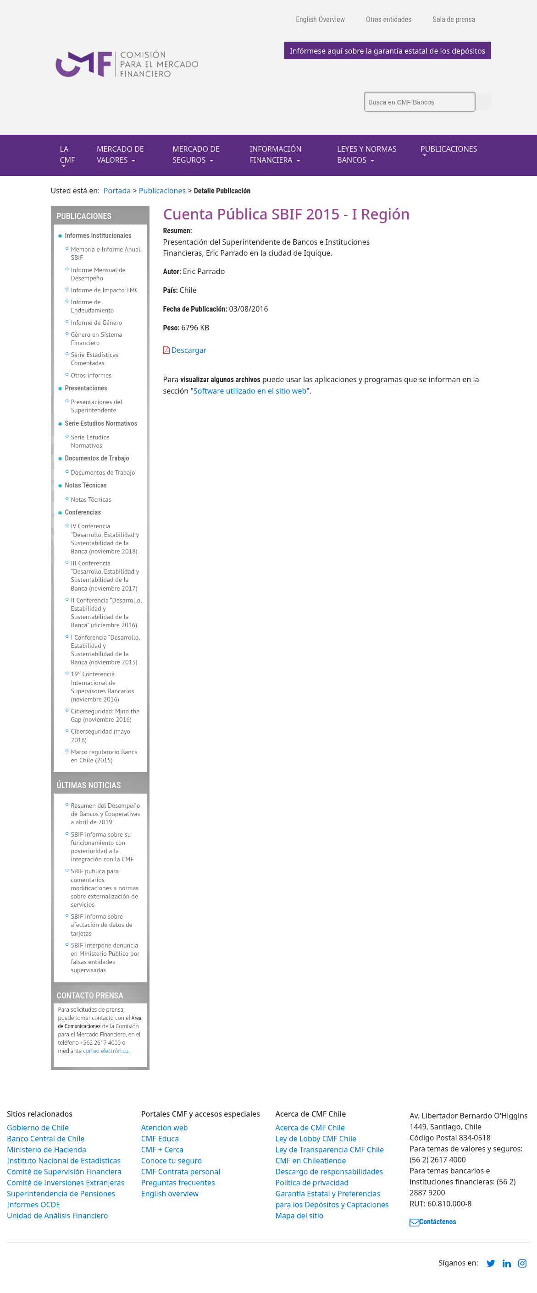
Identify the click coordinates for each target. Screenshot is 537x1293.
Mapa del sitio (300, 1216)
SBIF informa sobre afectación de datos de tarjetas (102, 924)
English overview (170, 1194)
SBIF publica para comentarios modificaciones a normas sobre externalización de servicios (105, 888)
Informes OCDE (33, 1205)
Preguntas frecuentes (178, 1183)
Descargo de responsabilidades (329, 1172)
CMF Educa (160, 1139)
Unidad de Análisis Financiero (57, 1216)
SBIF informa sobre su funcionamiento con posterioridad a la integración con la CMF (102, 847)
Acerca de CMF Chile (310, 1128)
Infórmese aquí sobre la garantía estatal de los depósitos (387, 51)
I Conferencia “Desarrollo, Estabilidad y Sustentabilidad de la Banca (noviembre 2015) (105, 650)
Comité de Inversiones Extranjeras (66, 1183)
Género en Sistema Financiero (96, 338)
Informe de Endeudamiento (92, 306)
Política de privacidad (312, 1183)
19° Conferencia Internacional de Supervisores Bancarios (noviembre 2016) (102, 686)
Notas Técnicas (91, 499)
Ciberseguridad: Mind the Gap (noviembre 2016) (105, 715)
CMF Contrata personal (181, 1172)
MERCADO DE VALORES (120, 154)
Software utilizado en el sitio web (250, 391)
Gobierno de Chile (38, 1128)
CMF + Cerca (162, 1150)
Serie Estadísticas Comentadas (95, 359)
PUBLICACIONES (449, 149)
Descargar (185, 350)
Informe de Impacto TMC (104, 290)
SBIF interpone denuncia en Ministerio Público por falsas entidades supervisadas (105, 958)
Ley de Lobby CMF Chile (316, 1139)
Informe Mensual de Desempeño (98, 274)
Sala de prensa (454, 19)
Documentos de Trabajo (103, 472)
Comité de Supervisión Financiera (64, 1172)
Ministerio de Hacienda (46, 1150)
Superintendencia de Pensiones (61, 1194)
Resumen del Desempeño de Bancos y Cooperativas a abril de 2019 (105, 813)
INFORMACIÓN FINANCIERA (276, 154)
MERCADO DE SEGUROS (196, 154)
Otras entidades (389, 19)
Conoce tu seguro (171, 1161)
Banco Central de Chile (45, 1139)
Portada (117, 191)
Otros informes (91, 375)
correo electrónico (105, 1051)
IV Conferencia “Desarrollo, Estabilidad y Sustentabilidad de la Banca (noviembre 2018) (105, 538)
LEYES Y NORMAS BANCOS (367, 154)
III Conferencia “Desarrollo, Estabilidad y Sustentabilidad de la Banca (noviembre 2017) (105, 575)
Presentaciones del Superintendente (96, 406)
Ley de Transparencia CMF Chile (330, 1150)
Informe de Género (96, 322)
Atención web (164, 1128)
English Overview (320, 19)
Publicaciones (162, 191)
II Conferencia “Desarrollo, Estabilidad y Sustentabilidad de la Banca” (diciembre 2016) (106, 613)
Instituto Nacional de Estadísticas (64, 1161)
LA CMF (67, 154)
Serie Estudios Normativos (90, 441)
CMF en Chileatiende (311, 1161)
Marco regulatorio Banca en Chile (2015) (104, 756)
